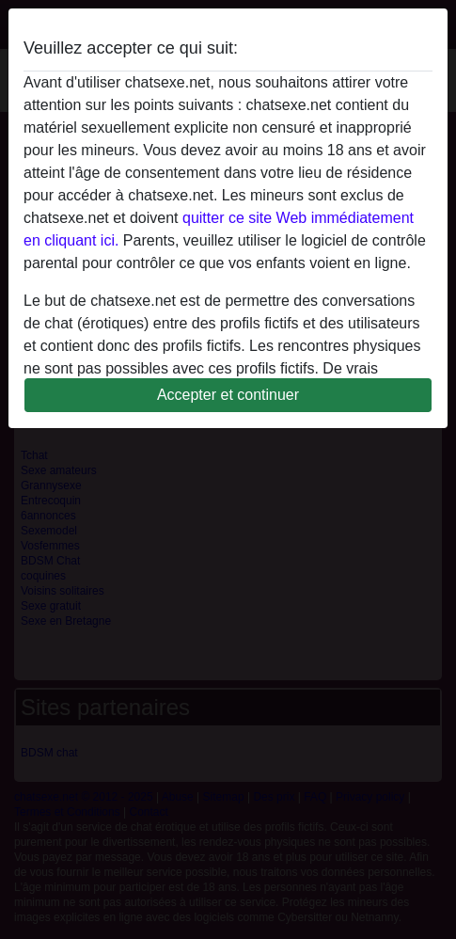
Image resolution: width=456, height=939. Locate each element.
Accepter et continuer (228, 395)
